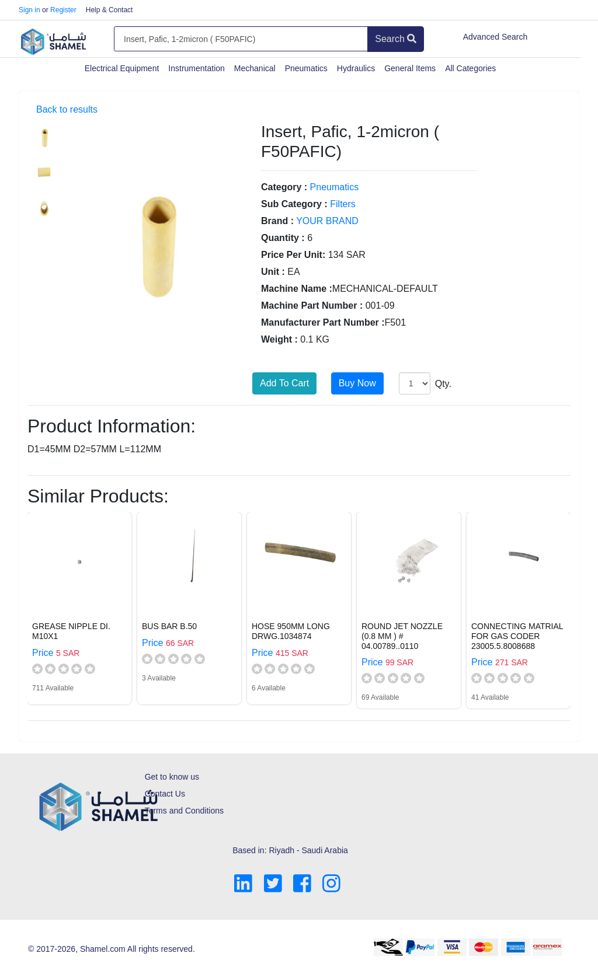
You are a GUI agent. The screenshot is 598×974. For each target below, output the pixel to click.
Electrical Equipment (122, 68)
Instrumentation (196, 68)
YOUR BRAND (327, 221)
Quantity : (283, 238)
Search (395, 39)
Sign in (29, 10)
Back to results (67, 109)
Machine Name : (296, 289)
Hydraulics (356, 68)
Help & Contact (109, 10)
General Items (410, 68)
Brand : (277, 221)
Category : (284, 187)
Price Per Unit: (293, 255)
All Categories (470, 68)
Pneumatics (306, 68)
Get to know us (172, 776)
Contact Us (165, 793)
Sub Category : (294, 204)
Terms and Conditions (184, 810)
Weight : (279, 339)
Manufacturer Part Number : (323, 322)
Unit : (273, 272)
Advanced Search (495, 36)
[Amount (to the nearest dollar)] (241, 39)
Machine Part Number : (312, 305)
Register (63, 10)
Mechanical (255, 68)
